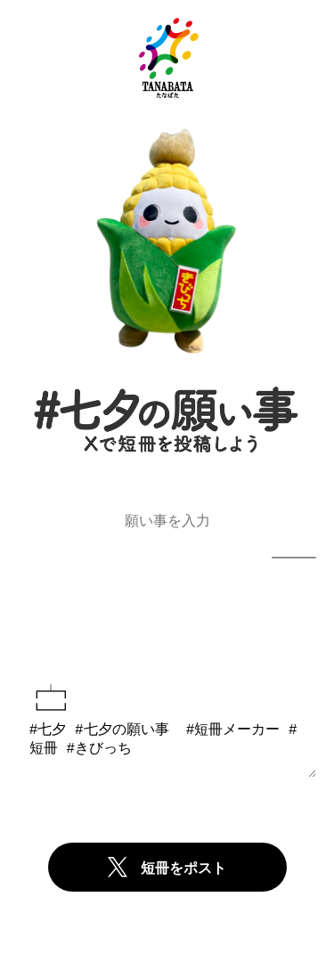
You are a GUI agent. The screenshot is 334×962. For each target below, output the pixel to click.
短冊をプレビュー (167, 626)
